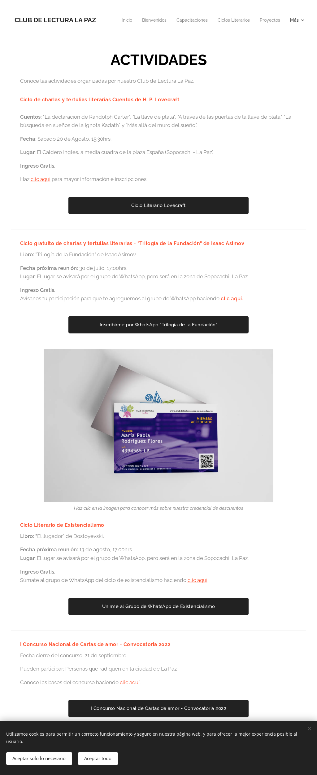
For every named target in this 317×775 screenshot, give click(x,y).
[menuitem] (149, 20)
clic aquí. (232, 298)
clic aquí (40, 179)
